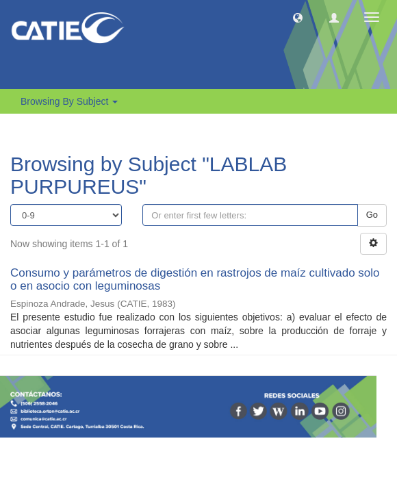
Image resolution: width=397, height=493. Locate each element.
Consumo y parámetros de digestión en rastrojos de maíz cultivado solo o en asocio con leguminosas (195, 279)
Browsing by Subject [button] (69, 101)
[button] (297, 17)
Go (372, 215)
